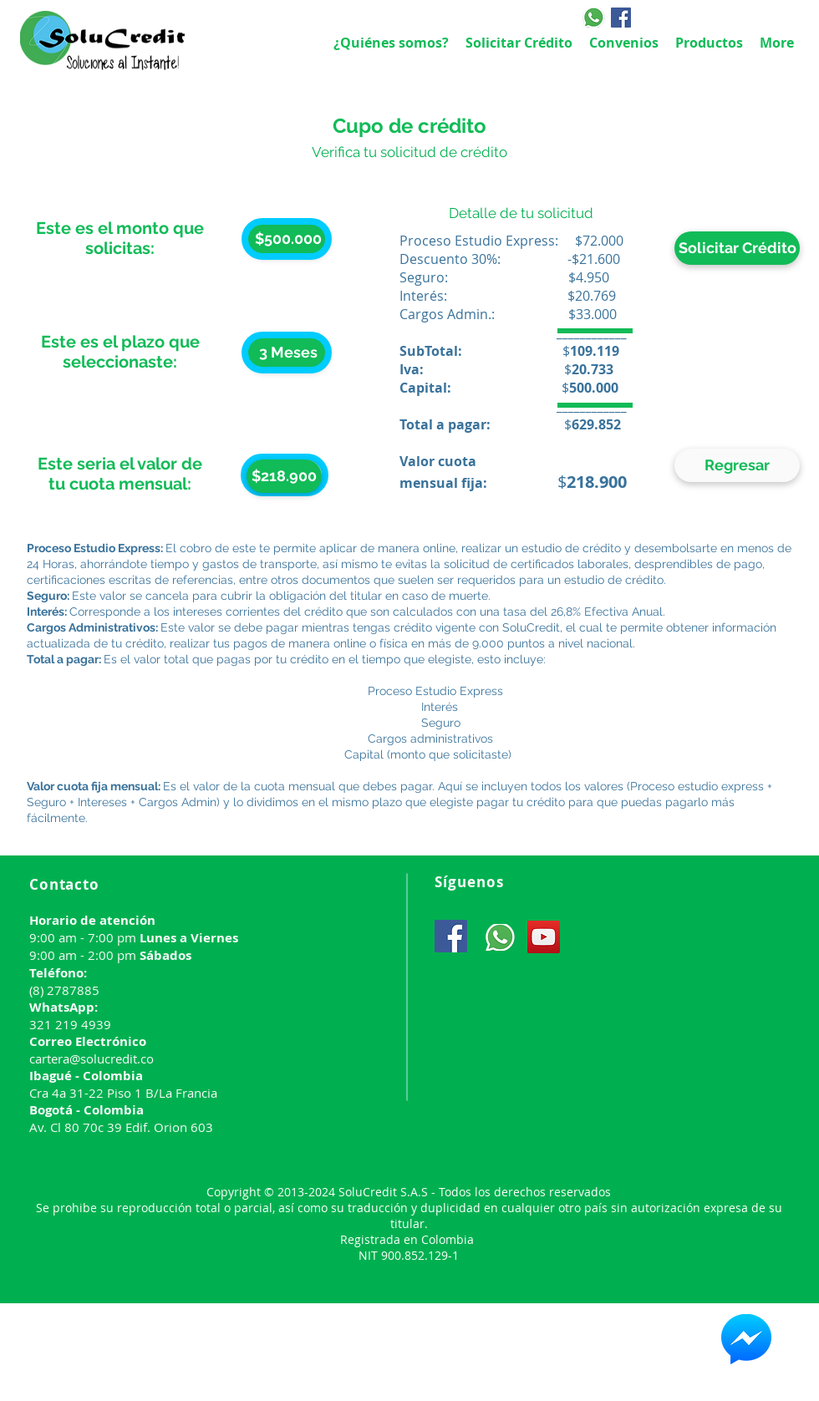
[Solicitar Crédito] (737, 248)
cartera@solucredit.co (91, 1058)
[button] (284, 476)
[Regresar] (737, 465)
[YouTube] (543, 937)
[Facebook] (621, 18)
